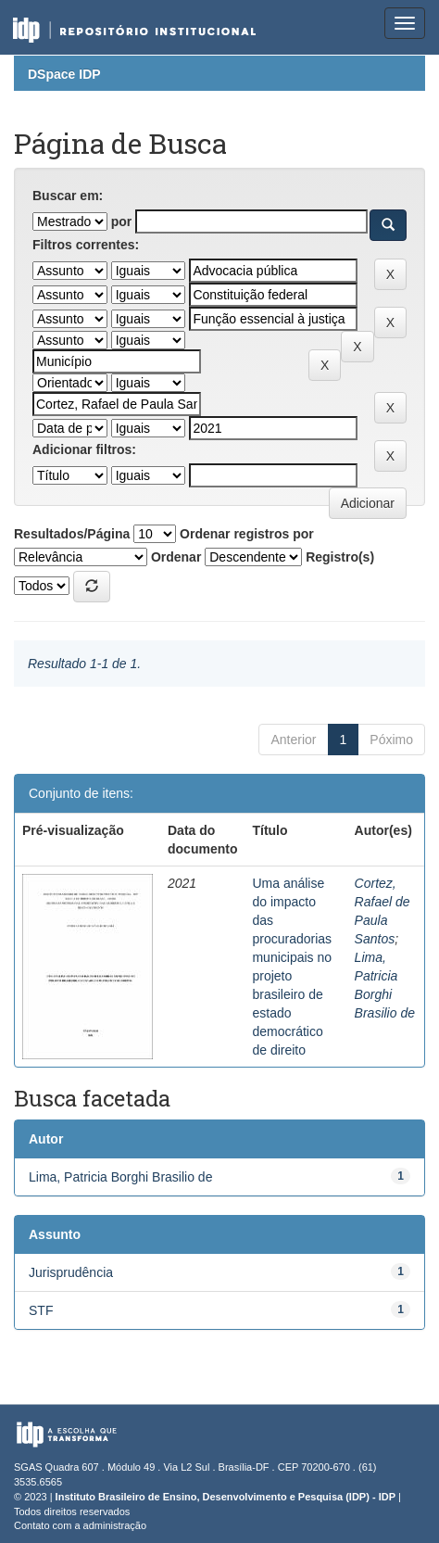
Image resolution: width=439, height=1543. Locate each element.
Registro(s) (340, 557)
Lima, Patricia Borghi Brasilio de (120, 1177)
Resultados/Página (72, 533)
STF (41, 1310)
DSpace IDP (64, 74)
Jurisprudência (71, 1272)
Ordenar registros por (247, 533)
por (121, 221)
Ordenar (176, 557)
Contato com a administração (80, 1525)
